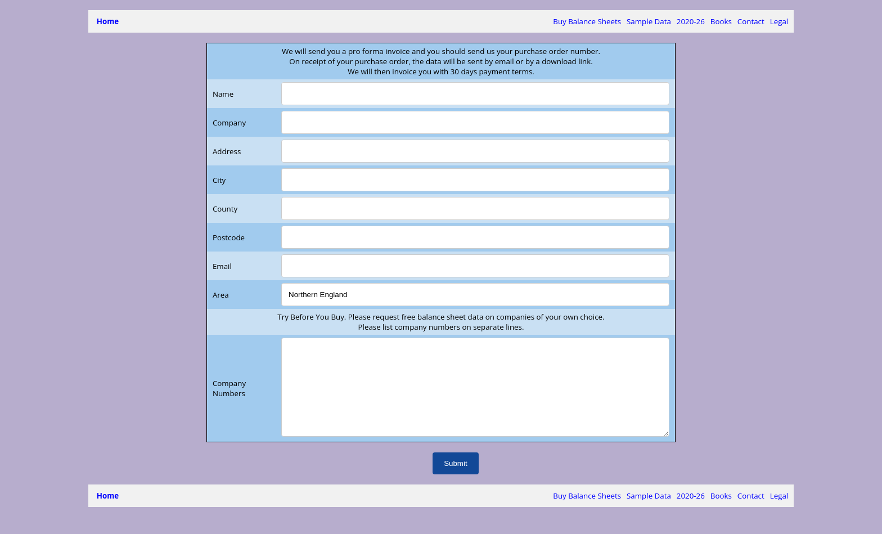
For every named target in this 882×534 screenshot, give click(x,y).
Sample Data (649, 21)
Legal (779, 21)
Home (108, 21)
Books (721, 21)
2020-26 (691, 21)
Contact (750, 21)
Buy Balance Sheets (587, 21)
